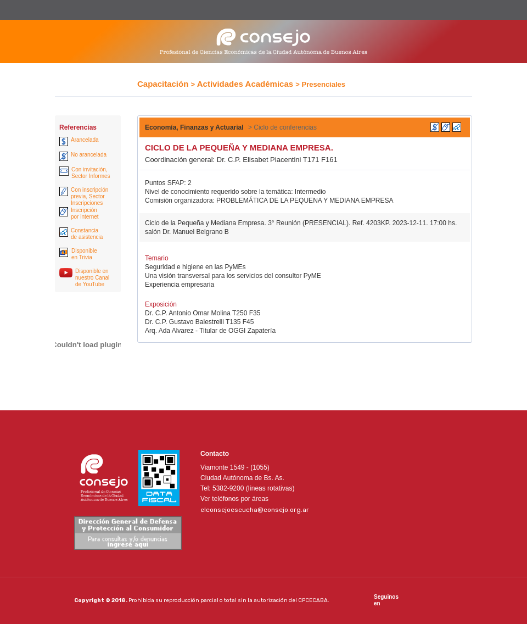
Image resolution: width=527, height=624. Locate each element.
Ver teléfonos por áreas (234, 499)
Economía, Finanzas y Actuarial (194, 127)
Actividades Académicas (245, 83)
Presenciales (324, 84)
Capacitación (162, 83)
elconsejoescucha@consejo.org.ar (254, 510)
